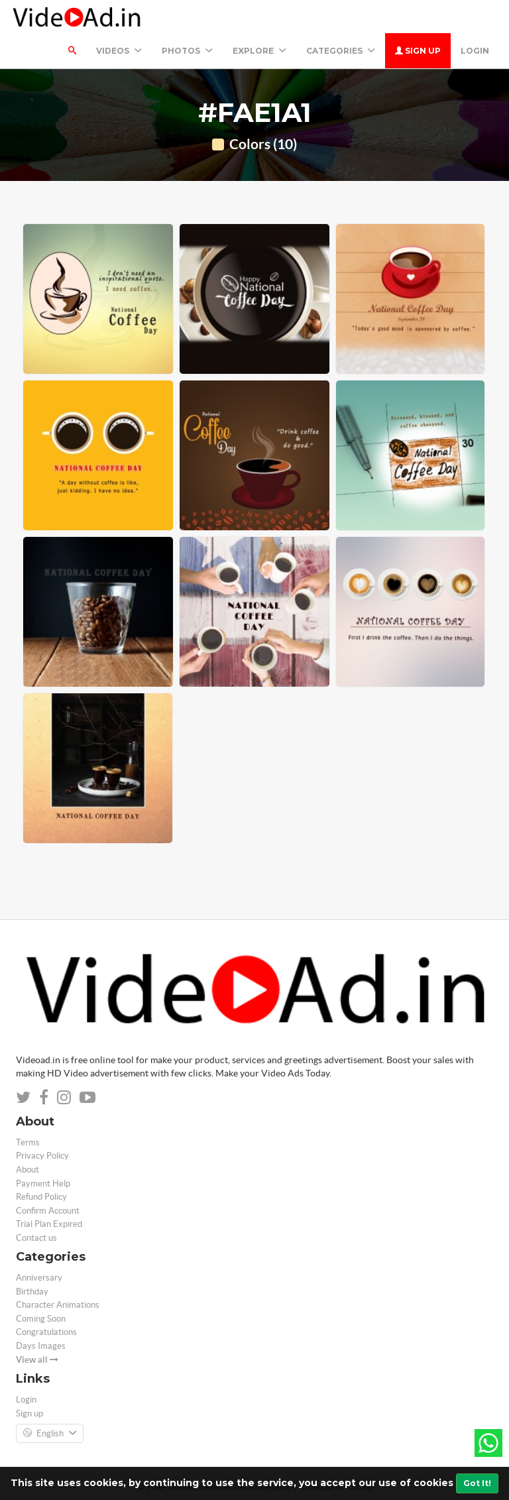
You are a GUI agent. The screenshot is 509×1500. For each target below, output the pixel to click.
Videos (119, 51)
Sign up (418, 51)
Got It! (477, 1483)
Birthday (32, 1292)
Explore (259, 51)
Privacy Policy (42, 1156)
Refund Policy (41, 1197)
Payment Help (43, 1183)
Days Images (41, 1346)
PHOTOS (187, 51)
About (27, 1170)
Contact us (36, 1238)
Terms (28, 1142)
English (49, 1433)
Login (475, 51)
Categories (340, 51)
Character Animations (57, 1305)
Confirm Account (48, 1211)
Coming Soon (41, 1319)
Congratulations (46, 1332)
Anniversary (39, 1278)
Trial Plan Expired (49, 1224)
